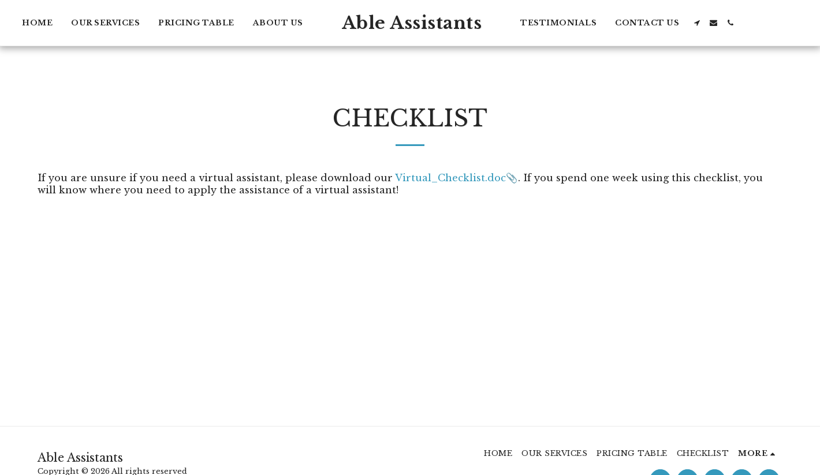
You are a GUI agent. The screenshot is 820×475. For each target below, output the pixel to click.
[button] (697, 23)
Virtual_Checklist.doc (450, 178)
